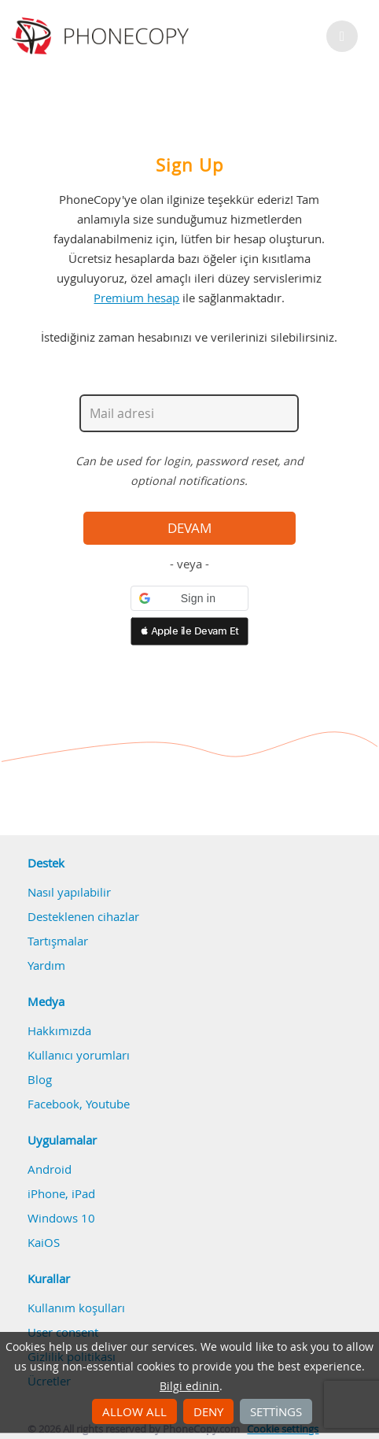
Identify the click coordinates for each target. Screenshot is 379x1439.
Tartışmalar (58, 941)
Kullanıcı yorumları (79, 1055)
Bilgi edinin (189, 1386)
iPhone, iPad (61, 1193)
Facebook (53, 1104)
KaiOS (44, 1242)
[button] (189, 598)
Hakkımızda (59, 1030)
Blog (40, 1079)
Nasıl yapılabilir (69, 892)
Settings (276, 1411)
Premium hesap (136, 297)
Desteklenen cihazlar (83, 916)
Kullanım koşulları (76, 1307)
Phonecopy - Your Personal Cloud (102, 36)
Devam (189, 528)
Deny (208, 1411)
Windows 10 (61, 1218)
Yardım (46, 965)
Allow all (134, 1411)
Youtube (108, 1104)
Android (50, 1169)
